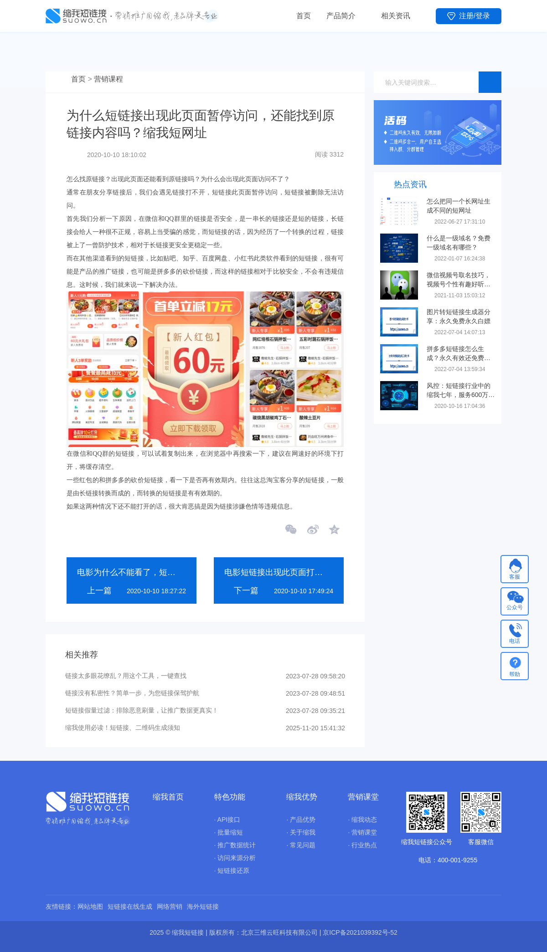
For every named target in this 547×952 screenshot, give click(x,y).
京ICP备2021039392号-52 (360, 932)
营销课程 (108, 79)
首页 (303, 16)
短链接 (134, 258)
